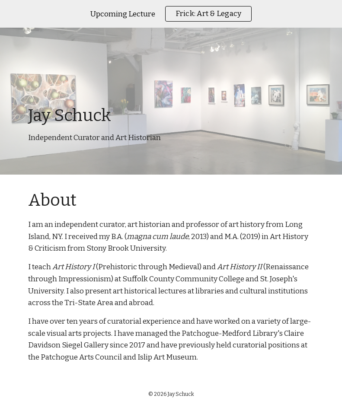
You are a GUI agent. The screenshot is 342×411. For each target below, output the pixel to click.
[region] (171, 14)
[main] (171, 101)
